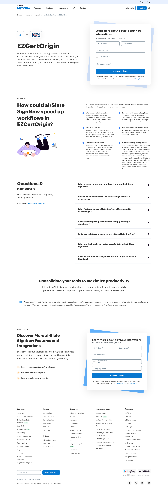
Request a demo (120, 71)
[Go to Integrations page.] (38, 14)
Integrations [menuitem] (63, 8)
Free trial (142, 8)
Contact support (35, 204)
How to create (105, 442)
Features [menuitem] (37, 8)
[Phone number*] (120, 57)
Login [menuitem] (149, 2)
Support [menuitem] (142, 2)
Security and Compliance (52, 484)
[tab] (113, 185)
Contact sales (129, 8)
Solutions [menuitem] (49, 8)
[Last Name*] (133, 43)
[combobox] (99, 57)
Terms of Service (127, 79)
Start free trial (51, 472)
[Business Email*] (120, 50)
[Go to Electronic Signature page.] (24, 14)
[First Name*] (108, 43)
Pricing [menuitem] (83, 8)
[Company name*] (120, 64)
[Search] (149, 8)
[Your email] (29, 472)
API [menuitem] (74, 8)
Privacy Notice (139, 79)
